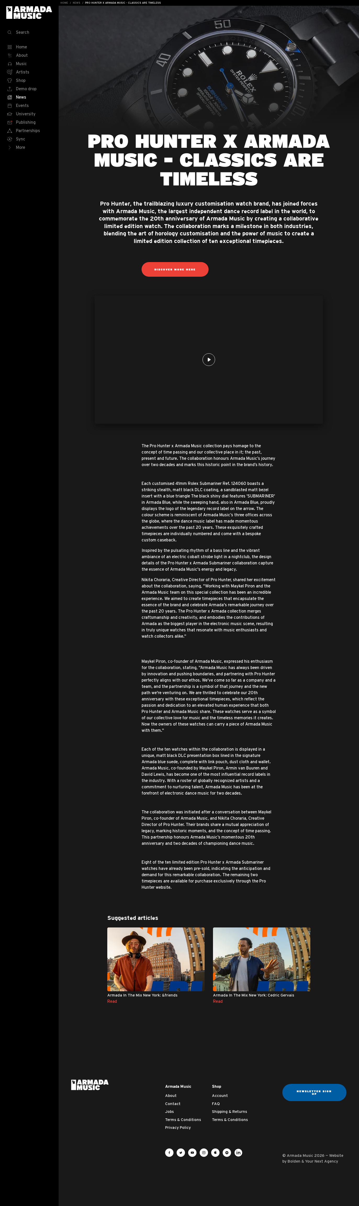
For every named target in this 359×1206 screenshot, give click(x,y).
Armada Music (29, 12)
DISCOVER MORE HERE (175, 269)
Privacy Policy (178, 1127)
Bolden (294, 1161)
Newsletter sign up (314, 1092)
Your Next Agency (321, 1161)
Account (220, 1095)
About (171, 1095)
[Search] (29, 32)
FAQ (216, 1103)
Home (64, 2)
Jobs (169, 1111)
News (76, 2)
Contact (173, 1103)
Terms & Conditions (183, 1119)
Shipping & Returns (229, 1111)
